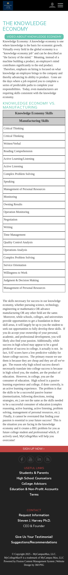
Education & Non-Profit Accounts (34, 489)
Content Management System (39, 561)
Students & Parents (34, 473)
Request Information (34, 515)
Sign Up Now (33, 449)
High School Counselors (34, 478)
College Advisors (34, 484)
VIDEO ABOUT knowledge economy (34, 37)
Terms (34, 495)
